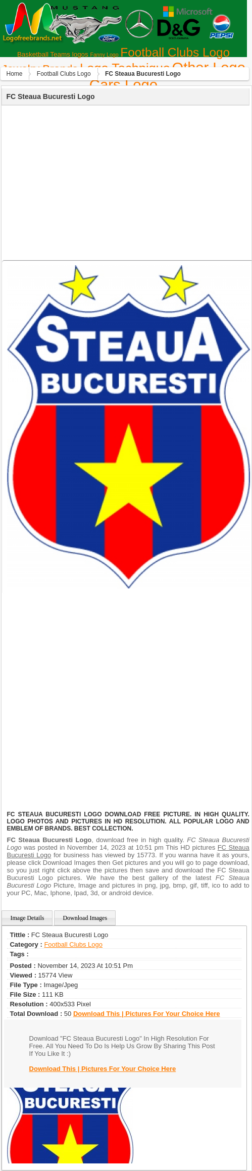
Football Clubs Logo (175, 52)
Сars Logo (123, 84)
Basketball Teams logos (52, 54)
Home (14, 73)
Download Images (85, 917)
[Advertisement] (124, 181)
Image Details (27, 917)
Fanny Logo (104, 55)
